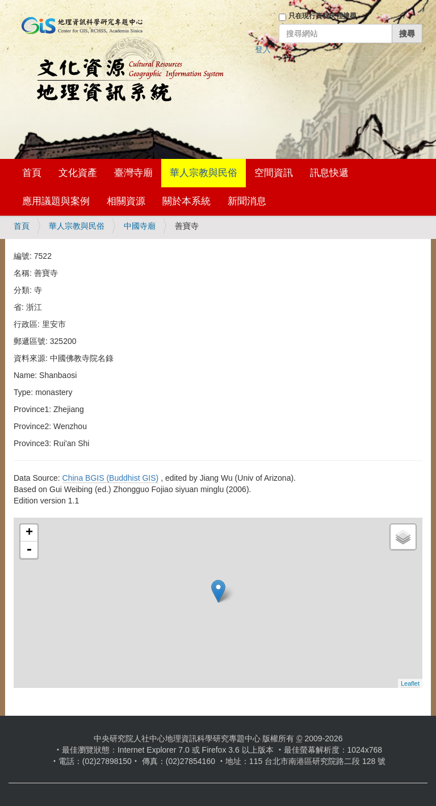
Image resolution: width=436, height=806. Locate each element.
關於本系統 (186, 201)
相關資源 (126, 201)
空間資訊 (273, 172)
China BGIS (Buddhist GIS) (110, 477)
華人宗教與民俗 (203, 172)
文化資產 (77, 172)
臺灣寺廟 (133, 172)
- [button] (29, 550)
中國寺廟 (140, 225)
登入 (263, 49)
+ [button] (29, 532)
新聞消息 (247, 201)
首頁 (31, 172)
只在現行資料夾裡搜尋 (322, 16)
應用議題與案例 (56, 201)
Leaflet (410, 683)
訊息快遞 (329, 172)
